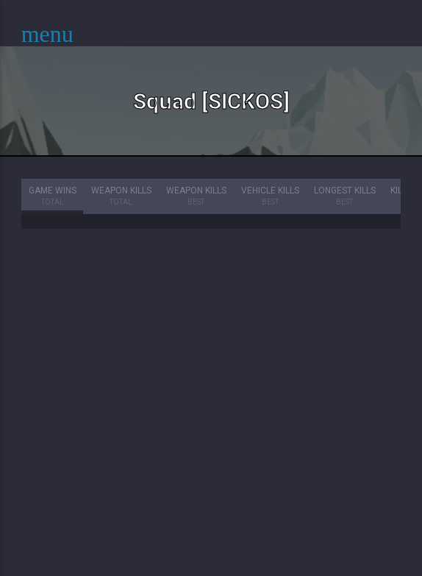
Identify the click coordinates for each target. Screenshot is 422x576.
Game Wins (52, 196)
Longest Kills (345, 196)
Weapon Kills (121, 196)
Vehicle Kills (270, 196)
